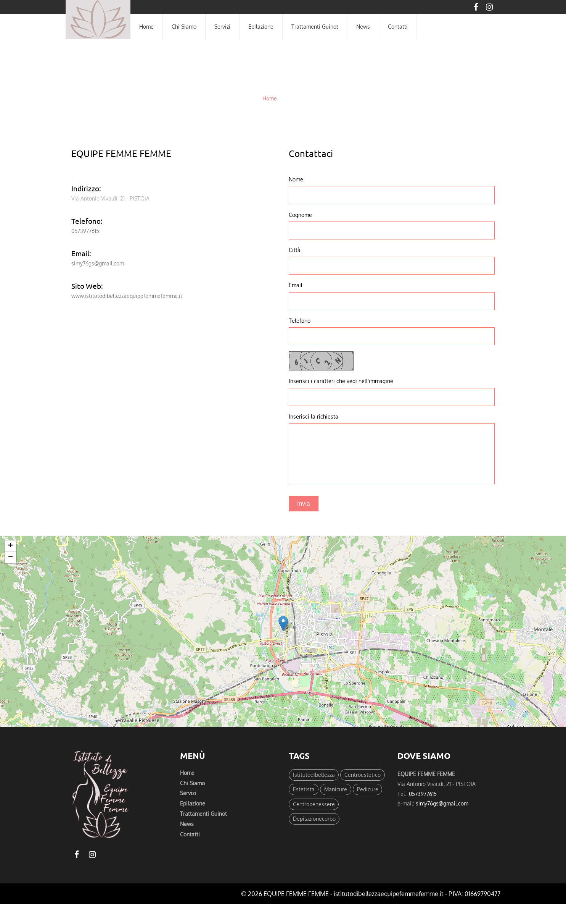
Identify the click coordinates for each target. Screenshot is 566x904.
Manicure (336, 790)
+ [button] (10, 546)
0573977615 (85, 230)
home (146, 26)
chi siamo (184, 26)
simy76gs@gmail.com (97, 263)
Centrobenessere (314, 805)
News (363, 26)
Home (269, 98)
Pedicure (368, 790)
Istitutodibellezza (314, 774)
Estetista (304, 790)
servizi (222, 26)
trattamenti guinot (314, 26)
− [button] (10, 557)
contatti (398, 26)
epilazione (260, 26)
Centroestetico (363, 774)
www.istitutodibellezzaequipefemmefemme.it (126, 295)
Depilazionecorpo (314, 820)
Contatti (190, 836)
